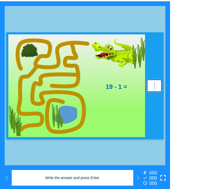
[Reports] (150, 178)
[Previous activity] (7, 177)
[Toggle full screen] (163, 177)
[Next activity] (138, 177)
